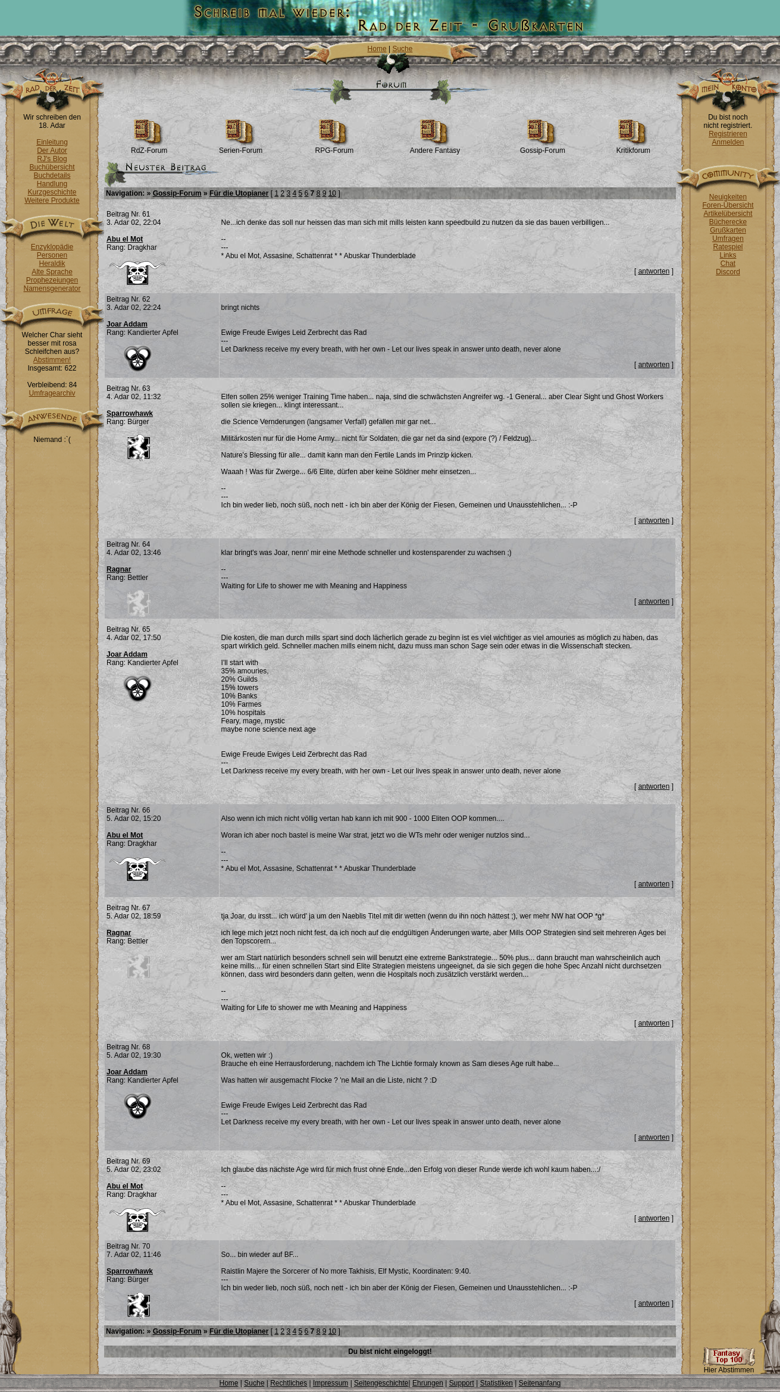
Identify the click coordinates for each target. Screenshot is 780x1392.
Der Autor (52, 150)
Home (377, 49)
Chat (728, 263)
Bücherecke (728, 222)
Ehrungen (427, 1383)
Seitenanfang (540, 1383)
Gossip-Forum (542, 147)
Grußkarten (728, 230)
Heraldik (52, 263)
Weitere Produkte (52, 200)
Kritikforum (633, 147)
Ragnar (118, 569)
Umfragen (728, 238)
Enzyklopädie (52, 247)
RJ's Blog (52, 159)
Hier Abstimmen (729, 1366)
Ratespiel (728, 247)
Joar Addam (127, 324)
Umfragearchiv (52, 393)
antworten (654, 271)
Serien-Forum (240, 147)
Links (727, 255)
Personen (52, 255)
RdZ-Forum (149, 147)
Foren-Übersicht (727, 205)
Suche (402, 49)
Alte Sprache (52, 272)
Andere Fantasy (435, 147)
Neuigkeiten (728, 197)
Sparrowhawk (129, 413)
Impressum (330, 1383)
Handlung (52, 184)
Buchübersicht (51, 167)
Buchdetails (51, 175)
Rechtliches (288, 1383)
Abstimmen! (52, 360)
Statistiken (496, 1383)
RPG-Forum (334, 147)
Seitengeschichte (381, 1383)
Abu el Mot (124, 239)
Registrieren (728, 134)
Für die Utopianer (238, 193)
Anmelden (728, 142)
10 (332, 193)
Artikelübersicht (727, 213)
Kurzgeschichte (51, 192)
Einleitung (52, 142)
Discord (728, 272)
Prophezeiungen (52, 280)
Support (461, 1383)
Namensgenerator (51, 288)
